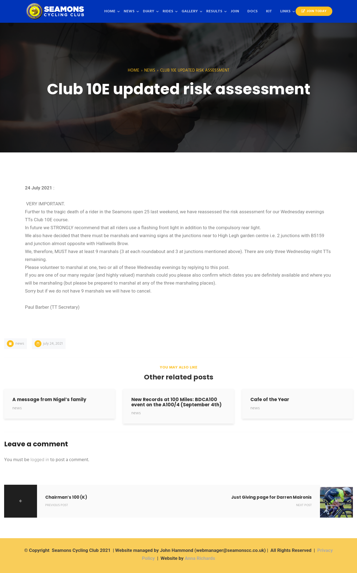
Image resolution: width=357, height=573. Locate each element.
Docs (252, 11)
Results (214, 11)
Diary (148, 11)
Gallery (190, 11)
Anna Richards (200, 558)
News (129, 11)
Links (285, 11)
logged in (39, 460)
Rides (168, 11)
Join (235, 11)
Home (109, 11)
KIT (269, 11)
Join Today (314, 11)
